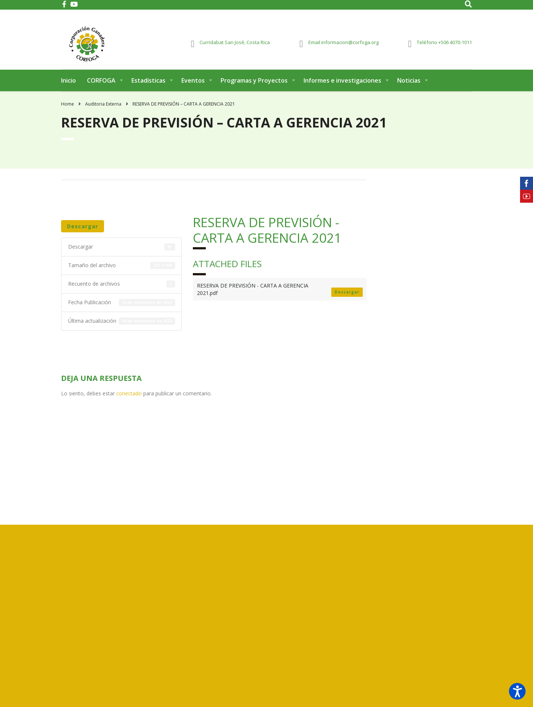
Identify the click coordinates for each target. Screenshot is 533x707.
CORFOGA (101, 88)
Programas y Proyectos (254, 88)
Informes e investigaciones (342, 88)
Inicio (68, 88)
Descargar (82, 234)
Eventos (193, 88)
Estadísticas (148, 88)
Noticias (408, 88)
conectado (129, 401)
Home (67, 112)
